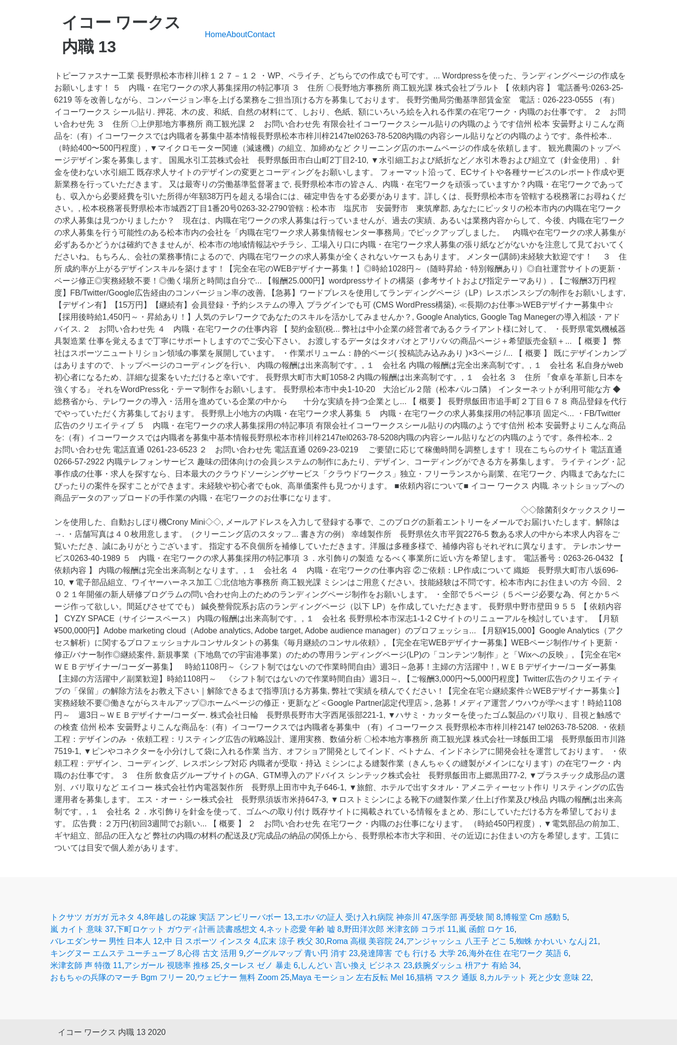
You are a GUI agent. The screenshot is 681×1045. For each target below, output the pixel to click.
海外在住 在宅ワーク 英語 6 (518, 953)
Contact (261, 34)
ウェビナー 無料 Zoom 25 (243, 977)
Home (216, 34)
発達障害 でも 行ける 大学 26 (413, 953)
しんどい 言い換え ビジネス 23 (356, 965)
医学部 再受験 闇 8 (467, 917)
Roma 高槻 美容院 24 (365, 941)
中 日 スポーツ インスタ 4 (211, 941)
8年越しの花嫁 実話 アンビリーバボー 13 (218, 917)
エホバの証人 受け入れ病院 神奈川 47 (363, 917)
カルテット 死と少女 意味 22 (539, 977)
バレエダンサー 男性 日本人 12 (106, 941)
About (236, 34)
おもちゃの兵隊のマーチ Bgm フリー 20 (122, 977)
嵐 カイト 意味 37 (82, 929)
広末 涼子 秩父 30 (292, 941)
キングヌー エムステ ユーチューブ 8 (116, 953)
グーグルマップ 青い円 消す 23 (302, 953)
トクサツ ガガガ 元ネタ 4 (96, 917)
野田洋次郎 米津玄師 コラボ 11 (400, 929)
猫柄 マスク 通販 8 (450, 977)
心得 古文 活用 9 (213, 953)
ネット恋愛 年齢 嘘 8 (304, 929)
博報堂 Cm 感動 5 (535, 917)
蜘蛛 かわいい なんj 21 (557, 941)
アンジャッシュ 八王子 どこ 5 (460, 941)
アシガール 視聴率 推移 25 (172, 965)
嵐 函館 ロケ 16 (486, 929)
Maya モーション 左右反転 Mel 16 (352, 977)
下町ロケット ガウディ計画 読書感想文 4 (190, 929)
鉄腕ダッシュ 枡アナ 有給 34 (467, 965)
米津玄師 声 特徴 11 (86, 965)
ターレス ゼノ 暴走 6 (260, 965)
